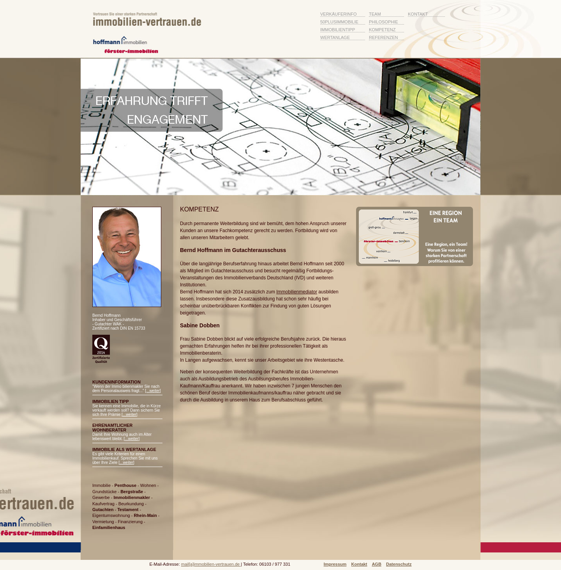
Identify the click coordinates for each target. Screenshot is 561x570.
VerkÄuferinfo (338, 14)
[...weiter (152, 391)
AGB (376, 564)
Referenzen (383, 37)
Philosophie (383, 22)
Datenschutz (398, 564)
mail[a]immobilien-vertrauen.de (211, 564)
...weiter (129, 414)
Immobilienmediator (296, 292)
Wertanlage (335, 37)
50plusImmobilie (339, 22)
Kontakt (418, 14)
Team (375, 14)
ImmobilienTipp (337, 29)
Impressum (335, 564)
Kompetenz (382, 29)
